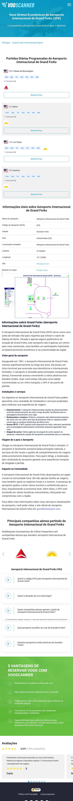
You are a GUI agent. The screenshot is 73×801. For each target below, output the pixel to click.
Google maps (42, 270)
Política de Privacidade (27, 784)
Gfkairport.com (43, 264)
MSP (21, 71)
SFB (14, 170)
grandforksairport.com (48, 508)
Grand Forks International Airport (27, 42)
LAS (15, 142)
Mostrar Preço (36, 95)
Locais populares (47, 784)
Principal (6, 42)
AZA (13, 107)
